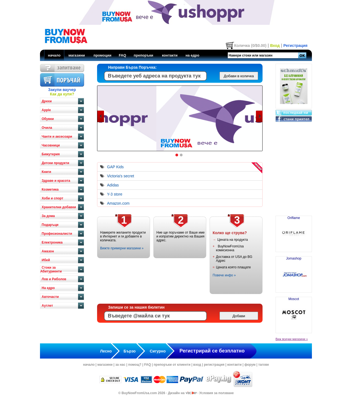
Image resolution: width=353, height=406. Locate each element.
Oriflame (293, 231)
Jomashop (293, 272)
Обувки (48, 119)
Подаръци (50, 225)
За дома (48, 216)
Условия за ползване (216, 393)
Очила (47, 128)
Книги (46, 172)
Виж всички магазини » (292, 339)
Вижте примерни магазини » (121, 248)
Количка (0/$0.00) (250, 45)
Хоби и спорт (52, 198)
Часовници (51, 145)
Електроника (52, 242)
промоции (102, 55)
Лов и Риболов (54, 279)
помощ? (134, 365)
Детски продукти (55, 163)
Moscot (293, 312)
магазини (76, 55)
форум (249, 365)
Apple (46, 110)
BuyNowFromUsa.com (139, 393)
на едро (192, 55)
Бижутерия (51, 154)
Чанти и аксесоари (57, 136)
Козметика (50, 189)
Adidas (113, 185)
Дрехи (47, 101)
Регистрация (295, 45)
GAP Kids (115, 167)
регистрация (214, 365)
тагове (263, 365)
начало (54, 55)
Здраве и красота (56, 181)
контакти (170, 55)
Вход (275, 45)
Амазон (48, 251)
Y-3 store (114, 194)
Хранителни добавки (59, 207)
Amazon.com (118, 203)
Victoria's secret (120, 176)
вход (197, 365)
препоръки (143, 55)
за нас (120, 365)
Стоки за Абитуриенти (51, 269)
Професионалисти (57, 234)
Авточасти (50, 297)
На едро (48, 288)
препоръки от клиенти (172, 365)
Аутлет (47, 306)
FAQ (122, 55)
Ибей (46, 260)
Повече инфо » (224, 275)
